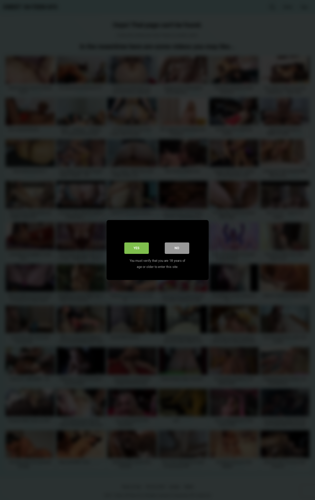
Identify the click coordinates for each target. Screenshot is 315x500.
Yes (136, 248)
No (177, 248)
